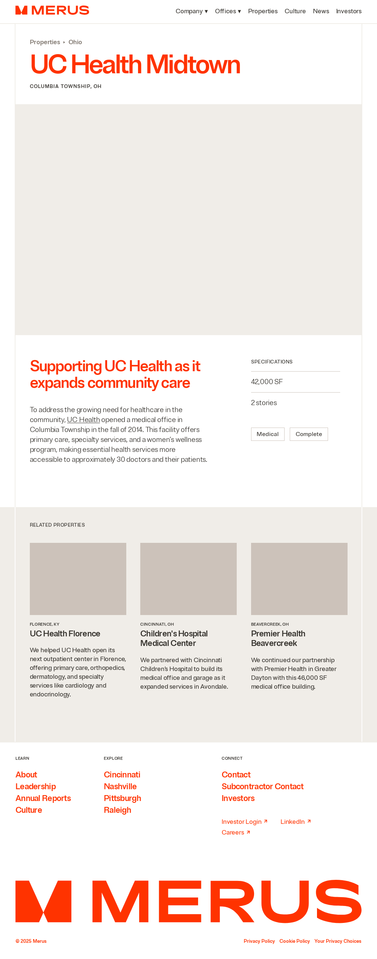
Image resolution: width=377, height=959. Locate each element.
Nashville (120, 786)
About (26, 775)
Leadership (35, 786)
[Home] (188, 901)
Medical (268, 434)
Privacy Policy (259, 941)
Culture (28, 810)
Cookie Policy (294, 941)
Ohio (75, 42)
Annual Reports (43, 798)
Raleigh (117, 810)
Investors (238, 798)
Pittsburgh (122, 798)
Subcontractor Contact (262, 786)
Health (83, 419)
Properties (45, 42)
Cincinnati (122, 775)
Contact (236, 775)
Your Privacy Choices (338, 941)
